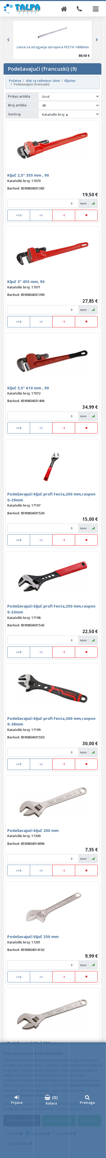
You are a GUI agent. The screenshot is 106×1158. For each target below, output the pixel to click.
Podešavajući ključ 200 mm (33, 830)
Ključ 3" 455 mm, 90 (26, 281)
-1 (63, 215)
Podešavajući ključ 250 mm (33, 936)
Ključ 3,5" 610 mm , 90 (28, 387)
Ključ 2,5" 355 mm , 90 (28, 175)
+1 (41, 215)
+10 (19, 215)
